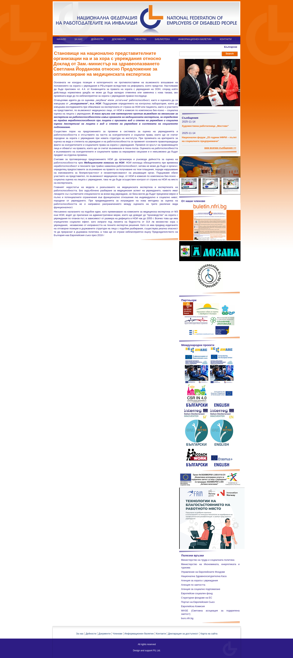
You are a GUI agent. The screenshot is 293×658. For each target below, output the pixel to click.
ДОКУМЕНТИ (119, 39)
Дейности (91, 633)
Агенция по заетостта (193, 584)
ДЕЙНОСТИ (97, 39)
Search (230, 53)
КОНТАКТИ (226, 39)
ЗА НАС (78, 39)
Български (230, 46)
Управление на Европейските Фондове (203, 571)
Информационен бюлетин (139, 633)
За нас (80, 633)
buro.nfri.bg (187, 618)
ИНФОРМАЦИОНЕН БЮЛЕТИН (194, 39)
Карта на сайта (209, 633)
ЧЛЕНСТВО (140, 39)
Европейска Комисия (193, 606)
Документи (104, 633)
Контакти (161, 633)
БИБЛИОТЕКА (162, 39)
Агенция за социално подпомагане (200, 589)
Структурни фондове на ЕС (196, 597)
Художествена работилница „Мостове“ (205, 126)
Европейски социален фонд (197, 593)
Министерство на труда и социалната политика (207, 559)
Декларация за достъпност (183, 633)
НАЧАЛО (61, 39)
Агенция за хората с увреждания (199, 580)
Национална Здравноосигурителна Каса (203, 576)
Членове (117, 633)
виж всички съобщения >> (220, 147)
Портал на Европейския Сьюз (198, 602)
